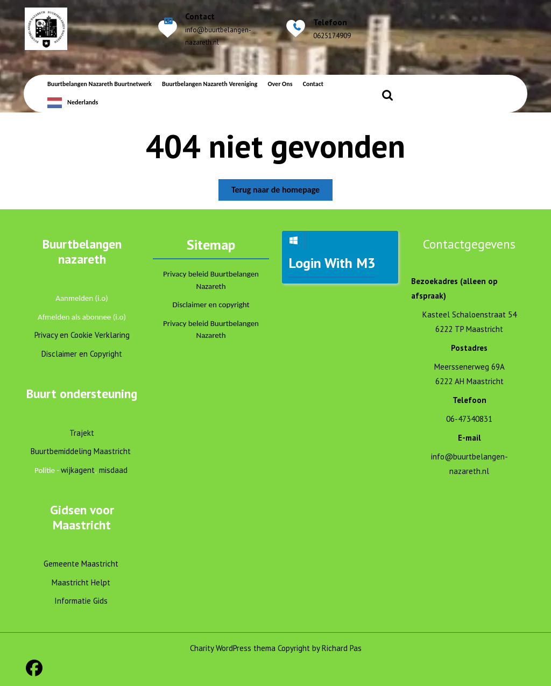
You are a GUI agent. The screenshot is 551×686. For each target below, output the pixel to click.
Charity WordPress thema (233, 648)
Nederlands (82, 102)
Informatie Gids (81, 601)
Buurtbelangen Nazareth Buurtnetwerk (99, 84)
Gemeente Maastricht (81, 563)
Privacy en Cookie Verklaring (82, 335)
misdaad (113, 470)
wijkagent (78, 470)
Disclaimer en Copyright (81, 354)
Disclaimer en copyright (211, 304)
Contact (313, 84)
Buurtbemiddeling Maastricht (81, 451)
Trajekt (81, 433)
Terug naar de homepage (282, 192)
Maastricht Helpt (81, 582)
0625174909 (332, 35)
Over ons (279, 84)
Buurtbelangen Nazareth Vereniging (209, 84)
